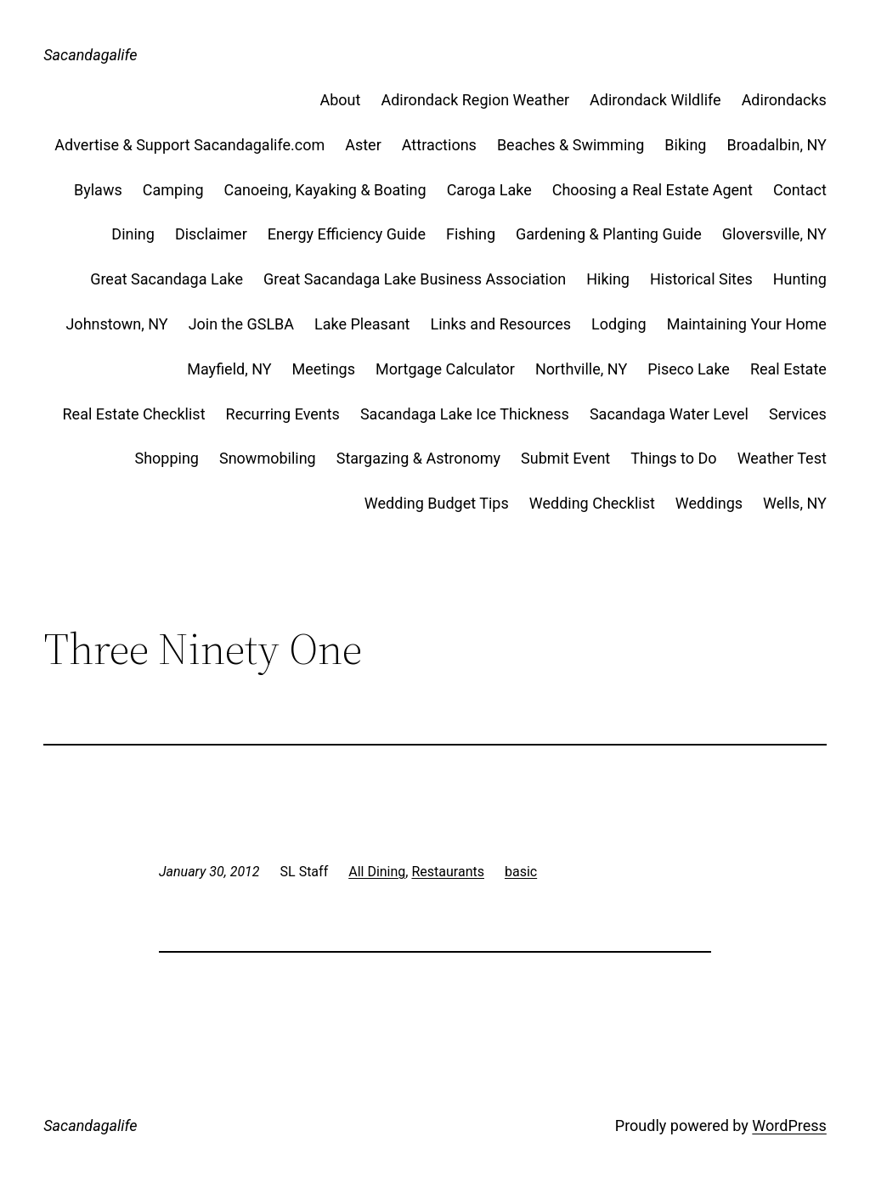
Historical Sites (701, 279)
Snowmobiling (267, 458)
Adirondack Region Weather (475, 100)
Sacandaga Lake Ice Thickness (464, 414)
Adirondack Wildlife (655, 100)
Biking (685, 145)
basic (521, 872)
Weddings (709, 503)
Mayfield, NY (229, 369)
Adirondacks (784, 100)
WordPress (789, 1125)
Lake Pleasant (362, 324)
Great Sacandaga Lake (166, 279)
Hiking (608, 279)
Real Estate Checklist (134, 414)
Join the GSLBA (241, 324)
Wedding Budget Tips (436, 503)
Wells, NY (795, 503)
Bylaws (98, 190)
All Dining (376, 872)
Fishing (470, 234)
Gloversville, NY (774, 234)
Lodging (619, 324)
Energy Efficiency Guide (347, 234)
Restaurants (447, 872)
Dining (133, 234)
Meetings (323, 369)
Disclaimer (211, 234)
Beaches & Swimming (570, 145)
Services (798, 414)
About (339, 100)
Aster (363, 145)
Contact (800, 190)
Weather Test (782, 458)
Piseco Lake (688, 369)
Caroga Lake (489, 190)
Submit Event (565, 458)
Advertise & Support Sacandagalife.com (189, 145)
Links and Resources (500, 324)
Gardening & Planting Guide (609, 234)
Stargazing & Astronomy (418, 458)
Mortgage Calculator (445, 369)
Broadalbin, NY (776, 145)
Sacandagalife (90, 55)
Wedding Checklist (592, 503)
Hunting (800, 279)
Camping (173, 190)
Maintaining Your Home (747, 324)
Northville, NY (581, 369)
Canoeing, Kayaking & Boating (325, 190)
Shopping (166, 458)
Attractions (439, 145)
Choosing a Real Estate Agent (652, 190)
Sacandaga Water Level (669, 414)
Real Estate (788, 369)
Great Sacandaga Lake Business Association (414, 279)
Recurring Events (283, 414)
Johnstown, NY (116, 324)
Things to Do (673, 458)
